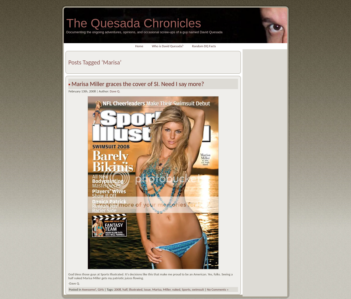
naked (176, 289)
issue (147, 289)
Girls (101, 289)
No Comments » (218, 289)
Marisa (156, 289)
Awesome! (89, 289)
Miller (167, 289)
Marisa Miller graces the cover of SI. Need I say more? (137, 84)
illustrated (135, 289)
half (124, 289)
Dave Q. (115, 91)
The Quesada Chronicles (133, 23)
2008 (117, 289)
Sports (186, 289)
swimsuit (198, 289)
